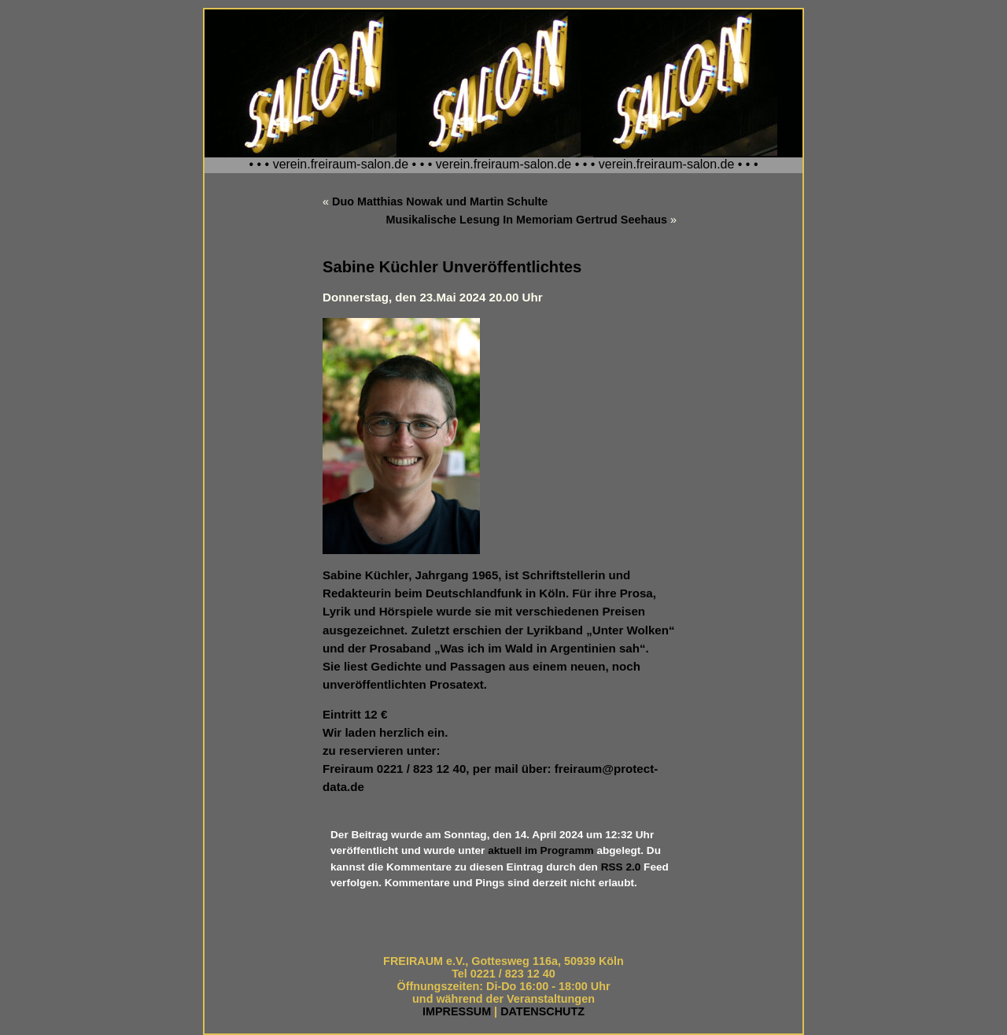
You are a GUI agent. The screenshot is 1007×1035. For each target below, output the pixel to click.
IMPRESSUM (456, 1011)
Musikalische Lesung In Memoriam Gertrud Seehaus (526, 219)
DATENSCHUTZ (542, 1011)
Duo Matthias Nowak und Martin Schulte (440, 201)
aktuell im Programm (540, 850)
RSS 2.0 (621, 867)
